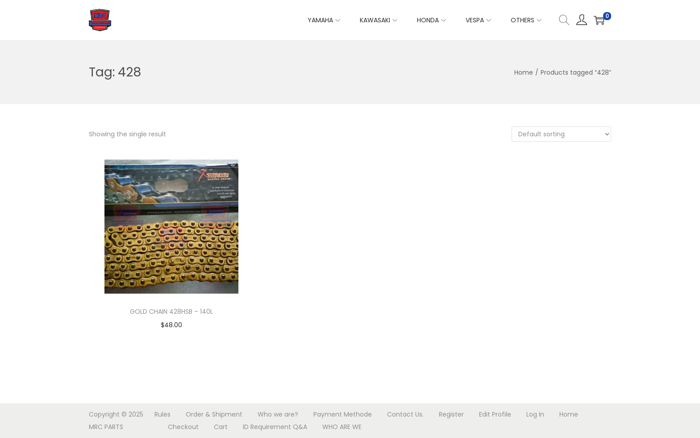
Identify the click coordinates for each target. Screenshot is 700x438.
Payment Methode (342, 414)
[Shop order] (561, 134)
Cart (221, 426)
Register (451, 414)
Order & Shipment (214, 414)
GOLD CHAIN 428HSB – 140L (171, 311)
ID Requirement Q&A (275, 426)
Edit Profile (495, 414)
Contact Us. (405, 414)
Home (523, 72)
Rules (162, 414)
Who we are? (278, 414)
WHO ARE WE (342, 426)
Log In (535, 414)
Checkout (183, 426)
